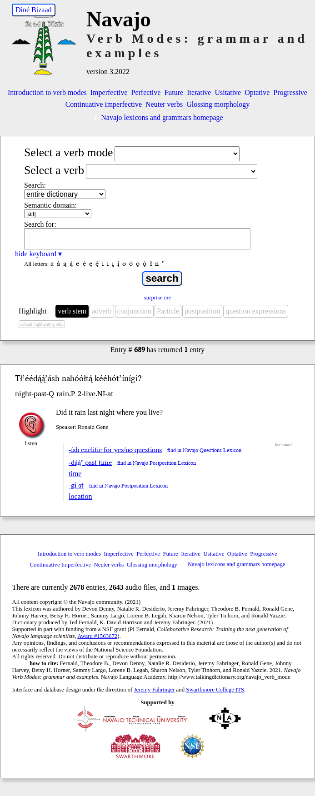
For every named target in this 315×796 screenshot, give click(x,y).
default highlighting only (41, 324)
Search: (35, 185)
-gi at (76, 485)
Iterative (199, 92)
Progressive (290, 92)
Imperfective (109, 92)
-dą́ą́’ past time (90, 462)
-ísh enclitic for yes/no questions (115, 449)
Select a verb (54, 170)
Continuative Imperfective (103, 104)
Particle (168, 311)
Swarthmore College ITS (215, 690)
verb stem (72, 311)
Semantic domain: (50, 205)
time (75, 474)
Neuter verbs (164, 104)
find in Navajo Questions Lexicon (204, 450)
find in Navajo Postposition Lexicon (156, 463)
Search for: (40, 224)
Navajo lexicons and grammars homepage (157, 117)
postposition (202, 311)
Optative (257, 92)
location (80, 496)
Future (173, 92)
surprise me (157, 297)
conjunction (134, 311)
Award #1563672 (97, 636)
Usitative (228, 92)
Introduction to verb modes (47, 92)
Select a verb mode (68, 152)
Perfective (146, 92)
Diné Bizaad (33, 10)
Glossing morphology (218, 104)
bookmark (284, 444)
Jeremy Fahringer (154, 690)
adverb (102, 311)
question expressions (255, 311)
